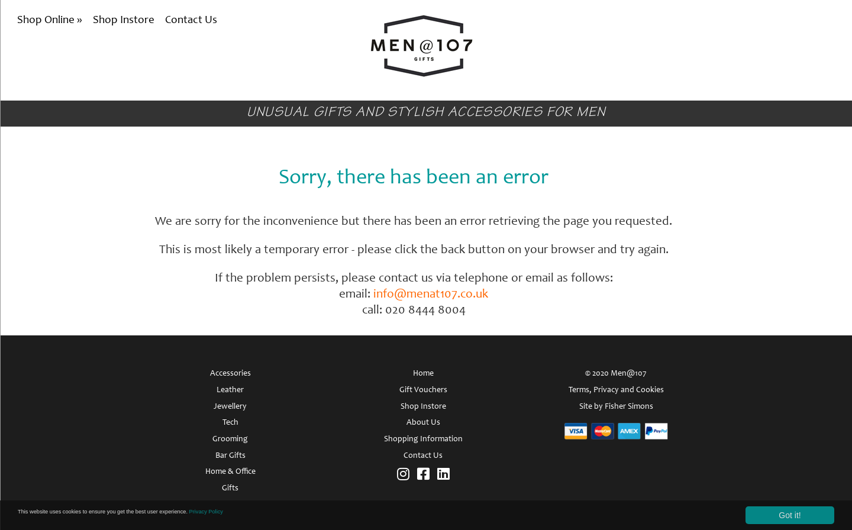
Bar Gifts (230, 456)
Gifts (230, 488)
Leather (230, 390)
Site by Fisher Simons (616, 407)
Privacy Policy (304, 514)
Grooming (230, 439)
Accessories (230, 374)
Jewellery (230, 407)
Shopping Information (423, 439)
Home (423, 374)
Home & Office (230, 472)
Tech (230, 423)
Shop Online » (51, 20)
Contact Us (191, 20)
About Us (423, 423)
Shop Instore (123, 20)
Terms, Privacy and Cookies (616, 390)
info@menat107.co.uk (430, 295)
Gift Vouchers (423, 390)
